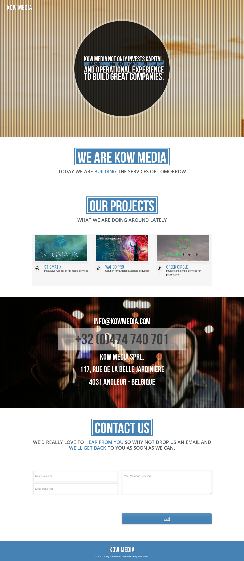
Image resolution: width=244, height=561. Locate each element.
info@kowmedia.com (122, 321)
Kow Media (122, 549)
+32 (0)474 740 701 (122, 339)
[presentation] (167, 503)
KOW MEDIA (19, 7)
